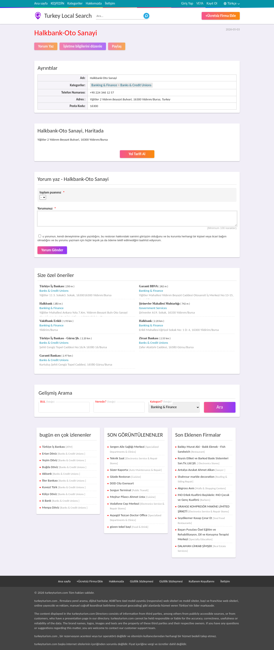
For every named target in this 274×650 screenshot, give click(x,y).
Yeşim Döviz (64, 460)
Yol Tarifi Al (137, 154)
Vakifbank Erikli (50, 321)
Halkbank (46, 303)
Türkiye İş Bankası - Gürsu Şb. (59, 338)
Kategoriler (75, 3)
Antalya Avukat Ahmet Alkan (201, 470)
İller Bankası (64, 480)
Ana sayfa (41, 3)
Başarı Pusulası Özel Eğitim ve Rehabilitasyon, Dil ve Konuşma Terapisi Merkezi (203, 534)
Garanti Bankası (50, 355)
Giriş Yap (187, 3)
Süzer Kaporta (136, 470)
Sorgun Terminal (129, 490)
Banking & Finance (104, 85)
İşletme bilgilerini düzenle (82, 46)
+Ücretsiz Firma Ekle (221, 15)
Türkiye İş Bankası (52, 286)
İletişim (110, 3)
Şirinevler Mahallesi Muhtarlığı (159, 303)
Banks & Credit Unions (135, 85)
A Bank (60, 501)
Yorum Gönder (52, 250)
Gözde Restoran (125, 477)
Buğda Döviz (64, 467)
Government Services (153, 308)
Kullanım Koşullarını (201, 581)
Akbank (61, 474)
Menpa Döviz (65, 507)
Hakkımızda (94, 3)
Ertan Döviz (63, 453)
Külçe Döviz (63, 494)
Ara (219, 407)
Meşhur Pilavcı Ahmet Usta (132, 497)
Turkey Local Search (68, 15)
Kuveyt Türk (64, 487)
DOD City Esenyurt (122, 483)
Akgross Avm (202, 488)
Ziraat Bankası (149, 338)
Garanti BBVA (148, 286)
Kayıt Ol (212, 3)
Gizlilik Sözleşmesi (141, 581)
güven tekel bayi (129, 527)
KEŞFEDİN (57, 3)
